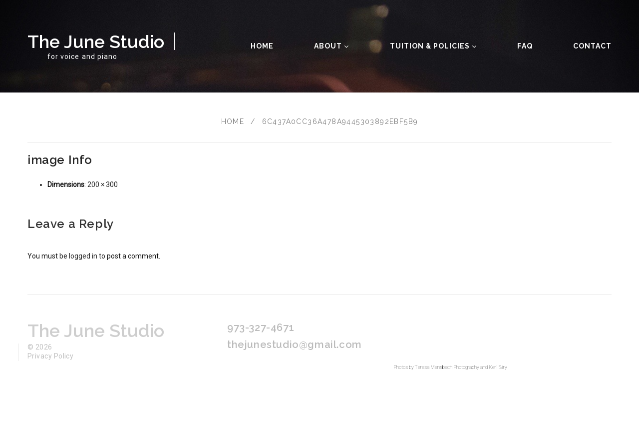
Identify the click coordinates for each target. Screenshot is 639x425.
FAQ (524, 46)
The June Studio (95, 41)
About (331, 46)
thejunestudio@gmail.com (294, 344)
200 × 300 (102, 184)
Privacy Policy (50, 356)
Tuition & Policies (433, 46)
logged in (83, 256)
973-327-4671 (260, 328)
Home (262, 46)
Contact (592, 46)
